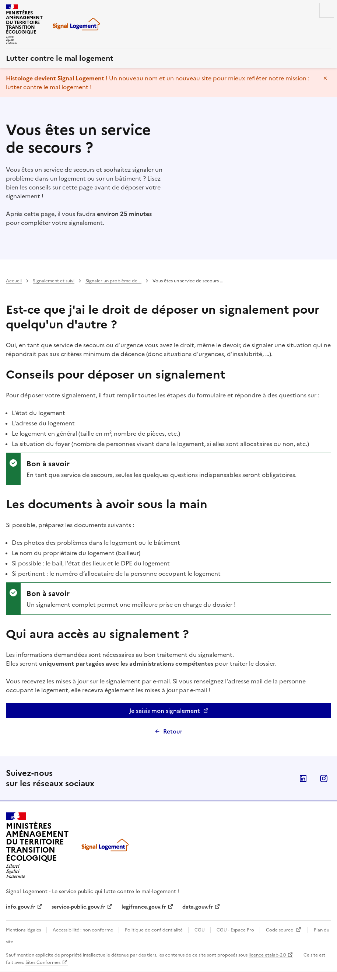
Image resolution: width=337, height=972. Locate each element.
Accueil (14, 281)
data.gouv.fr (197, 907)
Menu (326, 10)
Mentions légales (24, 930)
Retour (172, 731)
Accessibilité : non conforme (83, 930)
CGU (200, 930)
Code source (280, 930)
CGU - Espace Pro (236, 930)
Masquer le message (325, 78)
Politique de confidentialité (154, 930)
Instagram (323, 778)
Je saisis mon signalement (187, 712)
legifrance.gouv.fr (144, 907)
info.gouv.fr (20, 907)
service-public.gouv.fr (78, 907)
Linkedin (303, 778)
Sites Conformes (42, 962)
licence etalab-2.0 (267, 955)
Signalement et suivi (53, 281)
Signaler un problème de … (113, 281)
